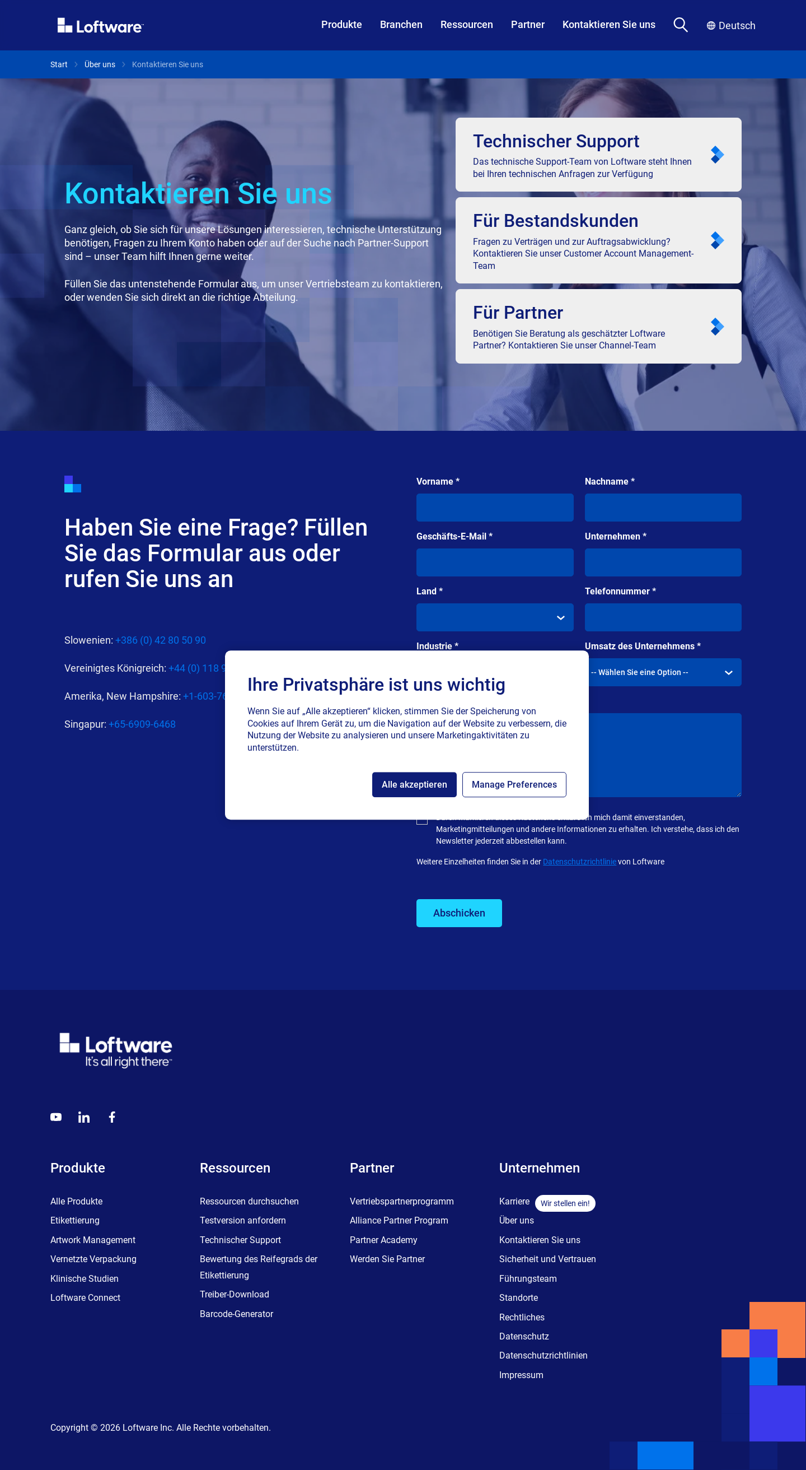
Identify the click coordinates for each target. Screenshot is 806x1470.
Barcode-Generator (236, 1314)
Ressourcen (467, 24)
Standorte (518, 1297)
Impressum (521, 1375)
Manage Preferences (514, 784)
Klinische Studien (84, 1278)
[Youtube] (56, 1117)
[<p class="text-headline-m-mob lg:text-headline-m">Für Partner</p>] (599, 326)
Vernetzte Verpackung (93, 1259)
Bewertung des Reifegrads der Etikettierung (258, 1267)
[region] (407, 735)
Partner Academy (384, 1240)
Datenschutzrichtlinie (579, 861)
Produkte (341, 24)
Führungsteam (528, 1278)
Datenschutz (524, 1336)
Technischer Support (240, 1240)
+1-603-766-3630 (221, 696)
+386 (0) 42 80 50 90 (160, 640)
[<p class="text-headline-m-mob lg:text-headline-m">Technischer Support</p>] (599, 155)
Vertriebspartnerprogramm (402, 1201)
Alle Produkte (76, 1201)
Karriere (514, 1201)
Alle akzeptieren (414, 784)
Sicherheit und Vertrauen (547, 1259)
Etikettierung (75, 1220)
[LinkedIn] (84, 1117)
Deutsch (731, 25)
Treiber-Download (234, 1294)
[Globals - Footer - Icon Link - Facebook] (112, 1117)
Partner (528, 24)
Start (59, 64)
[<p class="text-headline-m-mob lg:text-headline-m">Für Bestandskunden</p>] (599, 240)
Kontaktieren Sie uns (609, 24)
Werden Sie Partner (387, 1259)
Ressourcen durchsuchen (249, 1201)
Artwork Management (92, 1240)
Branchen (401, 24)
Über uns (100, 64)
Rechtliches (522, 1317)
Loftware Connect (85, 1297)
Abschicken (459, 913)
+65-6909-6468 (142, 724)
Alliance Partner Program (399, 1220)
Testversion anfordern (243, 1220)
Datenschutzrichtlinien (543, 1355)
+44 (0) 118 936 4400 (215, 668)
